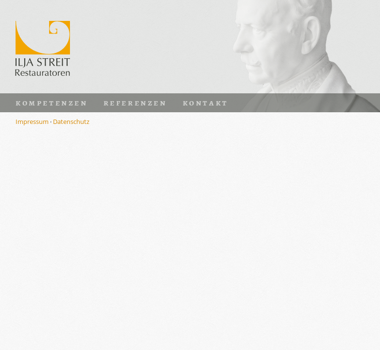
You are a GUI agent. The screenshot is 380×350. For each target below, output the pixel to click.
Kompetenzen (52, 102)
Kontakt (205, 102)
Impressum (32, 121)
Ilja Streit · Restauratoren (43, 47)
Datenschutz (71, 121)
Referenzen (135, 102)
